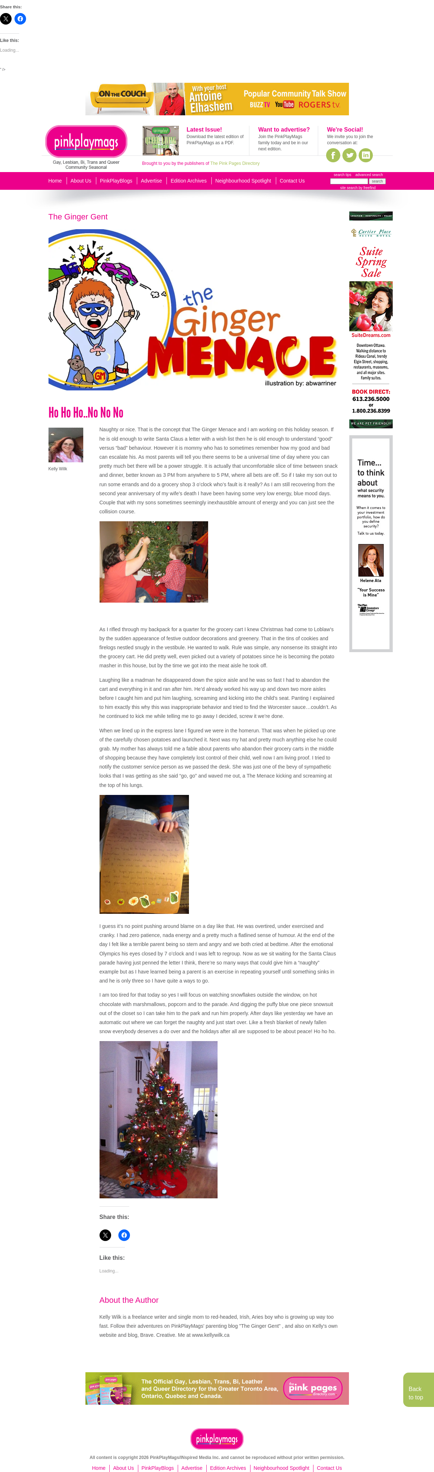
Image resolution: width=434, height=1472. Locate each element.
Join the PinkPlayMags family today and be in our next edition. (283, 142)
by (366, 188)
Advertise (151, 181)
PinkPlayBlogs (116, 181)
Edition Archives (188, 181)
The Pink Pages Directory (235, 163)
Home (55, 181)
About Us (81, 181)
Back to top (416, 1393)
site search (349, 188)
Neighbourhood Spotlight (243, 181)
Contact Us (292, 181)
